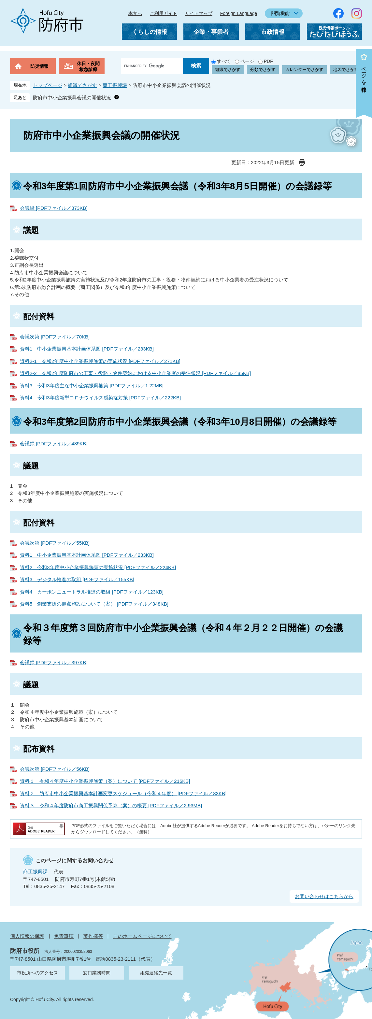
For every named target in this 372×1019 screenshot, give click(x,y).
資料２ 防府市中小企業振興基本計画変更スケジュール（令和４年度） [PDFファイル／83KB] (123, 793)
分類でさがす (263, 69)
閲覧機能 (280, 13)
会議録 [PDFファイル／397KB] (54, 662)
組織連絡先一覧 (156, 972)
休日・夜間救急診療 (88, 66)
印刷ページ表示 (302, 162)
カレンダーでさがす (304, 69)
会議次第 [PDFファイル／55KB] (55, 543)
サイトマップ (198, 13)
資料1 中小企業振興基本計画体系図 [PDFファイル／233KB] (87, 349)
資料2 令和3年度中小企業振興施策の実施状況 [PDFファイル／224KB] (98, 567)
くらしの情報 (149, 32)
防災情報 (39, 66)
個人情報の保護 (27, 936)
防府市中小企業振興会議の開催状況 (72, 97)
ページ (247, 61)
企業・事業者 (211, 32)
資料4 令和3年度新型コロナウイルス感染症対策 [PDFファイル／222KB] (100, 397)
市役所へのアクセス (37, 972)
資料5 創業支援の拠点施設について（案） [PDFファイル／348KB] (94, 604)
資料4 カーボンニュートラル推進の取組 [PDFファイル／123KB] (92, 592)
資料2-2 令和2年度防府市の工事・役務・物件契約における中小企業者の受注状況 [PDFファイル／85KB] (135, 373)
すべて (224, 61)
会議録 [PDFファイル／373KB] (54, 208)
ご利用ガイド (163, 13)
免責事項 (64, 936)
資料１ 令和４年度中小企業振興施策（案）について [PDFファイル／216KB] (105, 781)
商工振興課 (115, 85)
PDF (268, 61)
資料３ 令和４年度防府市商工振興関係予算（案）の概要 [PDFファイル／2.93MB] (111, 805)
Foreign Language (238, 13)
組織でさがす (227, 69)
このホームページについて (142, 936)
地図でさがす (346, 69)
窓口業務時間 (96, 972)
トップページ (47, 85)
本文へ (135, 13)
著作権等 (93, 936)
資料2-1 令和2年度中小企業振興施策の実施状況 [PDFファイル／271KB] (100, 361)
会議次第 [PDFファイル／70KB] (55, 336)
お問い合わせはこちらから (324, 896)
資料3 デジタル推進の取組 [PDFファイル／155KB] (77, 579)
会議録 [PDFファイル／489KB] (54, 443)
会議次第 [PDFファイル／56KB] (55, 769)
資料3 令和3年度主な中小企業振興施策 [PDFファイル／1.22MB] (92, 385)
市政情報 (272, 32)
